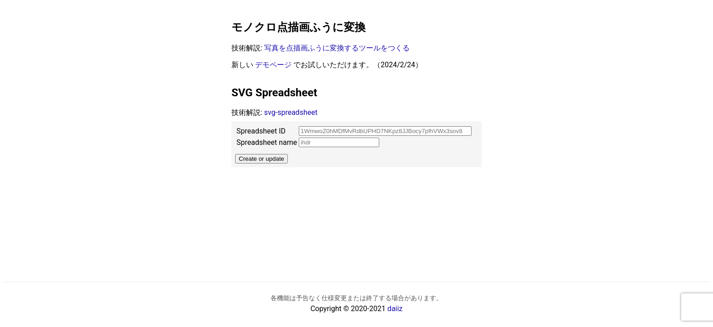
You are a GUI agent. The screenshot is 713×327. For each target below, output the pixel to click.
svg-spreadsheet (290, 112)
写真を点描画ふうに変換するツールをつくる (337, 48)
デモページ (273, 64)
